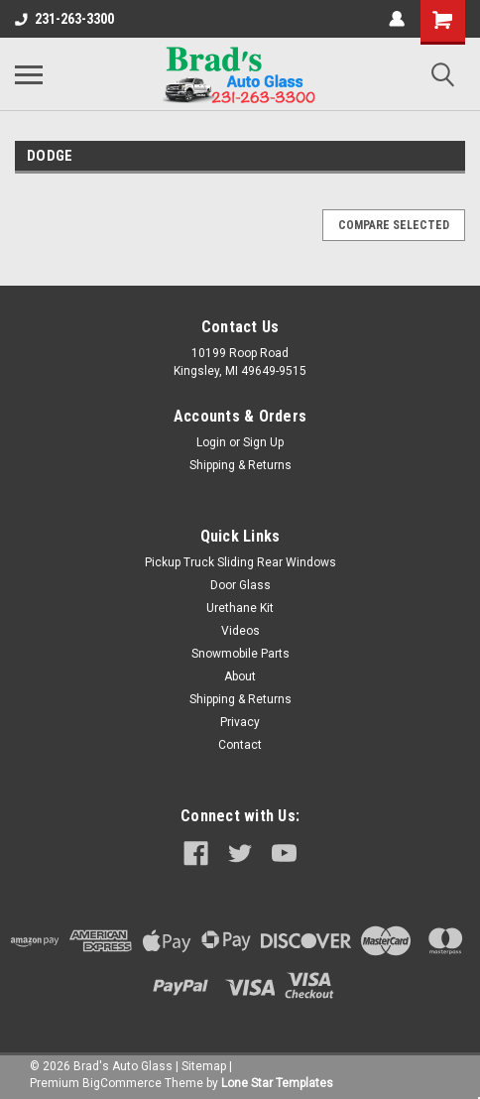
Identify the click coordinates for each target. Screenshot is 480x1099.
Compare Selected (393, 225)
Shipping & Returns (240, 465)
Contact (240, 745)
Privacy (240, 722)
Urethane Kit (240, 608)
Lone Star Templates (277, 1083)
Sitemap (203, 1066)
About (240, 676)
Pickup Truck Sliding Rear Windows (240, 562)
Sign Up (263, 442)
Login (211, 442)
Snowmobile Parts (240, 654)
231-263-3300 (64, 19)
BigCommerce (122, 1083)
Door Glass (240, 585)
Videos (240, 631)
